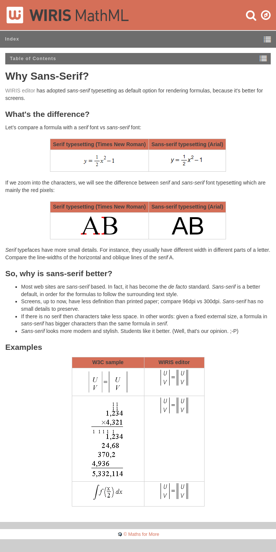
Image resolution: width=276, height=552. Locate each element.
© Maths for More (141, 534)
